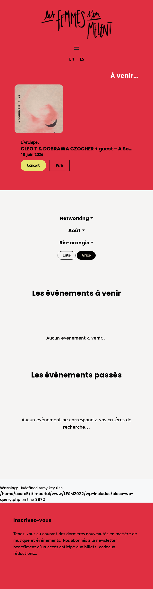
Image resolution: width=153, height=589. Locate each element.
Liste (66, 255)
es (82, 59)
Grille (86, 255)
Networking (74, 218)
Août (74, 230)
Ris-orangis (74, 242)
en (71, 59)
